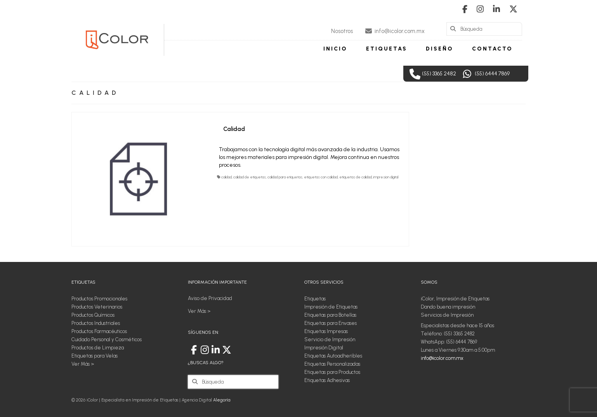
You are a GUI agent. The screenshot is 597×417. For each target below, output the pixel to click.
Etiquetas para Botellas (330, 315)
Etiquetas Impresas (326, 331)
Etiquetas (315, 299)
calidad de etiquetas (249, 177)
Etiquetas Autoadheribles (333, 356)
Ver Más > (82, 364)
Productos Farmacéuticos (99, 331)
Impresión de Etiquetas (331, 307)
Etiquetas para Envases (330, 323)
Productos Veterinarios (96, 307)
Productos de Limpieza (97, 348)
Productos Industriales (95, 323)
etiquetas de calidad (355, 177)
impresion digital (385, 177)
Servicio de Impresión (329, 339)
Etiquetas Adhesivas (327, 380)
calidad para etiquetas (284, 177)
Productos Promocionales (99, 299)
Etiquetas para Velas (94, 356)
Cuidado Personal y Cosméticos (106, 339)
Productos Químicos (93, 315)
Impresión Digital (323, 348)
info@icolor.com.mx (442, 358)
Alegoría (221, 400)
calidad (226, 177)
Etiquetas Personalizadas (332, 364)
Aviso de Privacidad (210, 298)
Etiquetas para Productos (332, 372)
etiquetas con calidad (321, 177)
